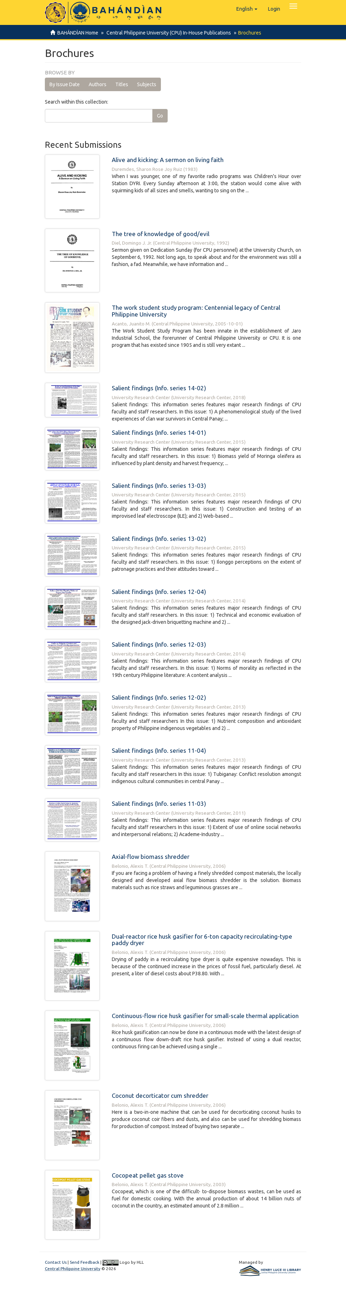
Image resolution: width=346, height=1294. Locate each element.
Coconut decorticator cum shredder (160, 1095)
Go (160, 116)
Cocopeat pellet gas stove (148, 1175)
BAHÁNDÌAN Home (77, 33)
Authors (97, 84)
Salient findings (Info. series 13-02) (159, 538)
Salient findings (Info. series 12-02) (159, 697)
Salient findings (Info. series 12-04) (159, 591)
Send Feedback (84, 1262)
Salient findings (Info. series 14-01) (159, 432)
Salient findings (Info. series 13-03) (159, 485)
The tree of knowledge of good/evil (160, 233)
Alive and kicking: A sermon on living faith (168, 159)
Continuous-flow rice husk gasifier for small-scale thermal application (205, 1015)
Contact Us (56, 1262)
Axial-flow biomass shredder (150, 856)
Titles (121, 84)
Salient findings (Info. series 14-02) (159, 388)
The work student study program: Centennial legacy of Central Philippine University (196, 311)
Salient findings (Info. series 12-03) (159, 644)
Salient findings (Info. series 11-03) (159, 803)
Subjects (146, 84)
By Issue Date (64, 84)
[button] (247, 9)
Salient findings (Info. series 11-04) (159, 750)
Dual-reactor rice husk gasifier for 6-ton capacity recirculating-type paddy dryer (202, 939)
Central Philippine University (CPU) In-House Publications (167, 33)
